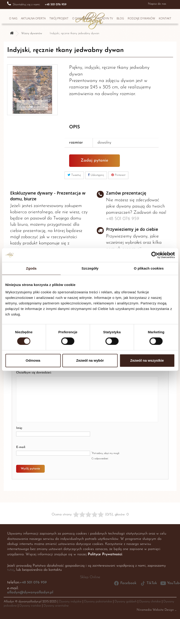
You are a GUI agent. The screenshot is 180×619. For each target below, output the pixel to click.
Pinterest (118, 175)
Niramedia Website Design (155, 610)
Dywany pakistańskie (98, 601)
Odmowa (33, 360)
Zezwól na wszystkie (147, 360)
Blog (120, 18)
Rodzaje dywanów (141, 18)
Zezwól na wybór (90, 360)
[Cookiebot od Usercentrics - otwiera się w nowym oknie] (154, 255)
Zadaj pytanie (94, 160)
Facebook (125, 583)
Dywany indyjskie (70, 601)
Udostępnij (96, 175)
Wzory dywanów (31, 33)
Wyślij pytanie (30, 468)
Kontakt (165, 18)
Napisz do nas (157, 3)
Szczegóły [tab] (90, 268)
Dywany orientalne (56, 605)
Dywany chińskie (150, 601)
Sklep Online (90, 577)
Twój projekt (58, 18)
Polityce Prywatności (105, 554)
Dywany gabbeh (126, 601)
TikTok (148, 583)
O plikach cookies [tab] (149, 268)
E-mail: (20, 447)
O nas (13, 18)
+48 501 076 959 (122, 218)
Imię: (19, 428)
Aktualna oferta (33, 18)
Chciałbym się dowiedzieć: (33, 372)
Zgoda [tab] (31, 268)
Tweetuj (74, 175)
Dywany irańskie (30, 605)
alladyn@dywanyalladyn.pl (30, 592)
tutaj (10, 570)
